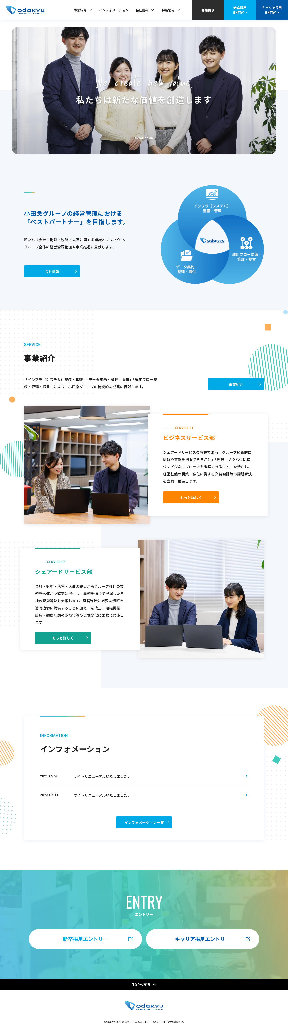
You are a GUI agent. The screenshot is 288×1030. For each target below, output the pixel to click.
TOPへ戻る (144, 984)
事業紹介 (83, 10)
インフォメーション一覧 (147, 831)
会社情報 (145, 10)
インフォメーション (114, 10)
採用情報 (171, 10)
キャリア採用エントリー (212, 938)
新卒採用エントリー (98, 938)
